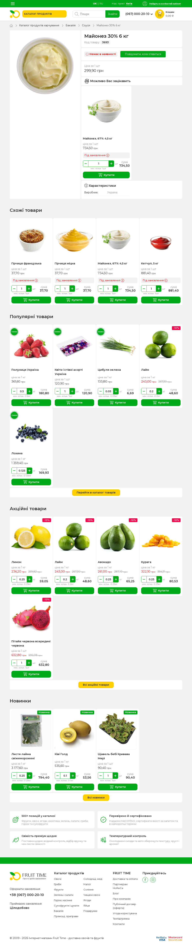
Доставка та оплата (125, 878)
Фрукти (58, 889)
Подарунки (90, 910)
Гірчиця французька (26, 263)
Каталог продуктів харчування (39, 25)
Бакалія (71, 25)
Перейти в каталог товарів (96, 492)
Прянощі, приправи (66, 916)
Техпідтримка (121, 918)
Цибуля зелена (109, 369)
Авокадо (104, 562)
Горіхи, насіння (63, 900)
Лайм (145, 369)
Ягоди (87, 900)
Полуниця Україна (25, 369)
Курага (146, 562)
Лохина (16, 453)
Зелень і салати (63, 894)
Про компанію (122, 898)
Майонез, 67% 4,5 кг (97, 138)
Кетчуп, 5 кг (149, 263)
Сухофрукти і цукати (66, 905)
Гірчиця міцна (65, 263)
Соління (88, 889)
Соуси (86, 25)
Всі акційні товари (96, 684)
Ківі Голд (61, 754)
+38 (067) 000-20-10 (27, 895)
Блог (116, 893)
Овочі (57, 878)
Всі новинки (96, 797)
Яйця (86, 905)
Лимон (16, 562)
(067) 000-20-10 (137, 14)
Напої (87, 884)
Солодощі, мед (92, 878)
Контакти (119, 923)
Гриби (57, 884)
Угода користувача (125, 913)
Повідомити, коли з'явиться (143, 54)
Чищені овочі (91, 894)
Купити (106, 175)
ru (101, 3)
